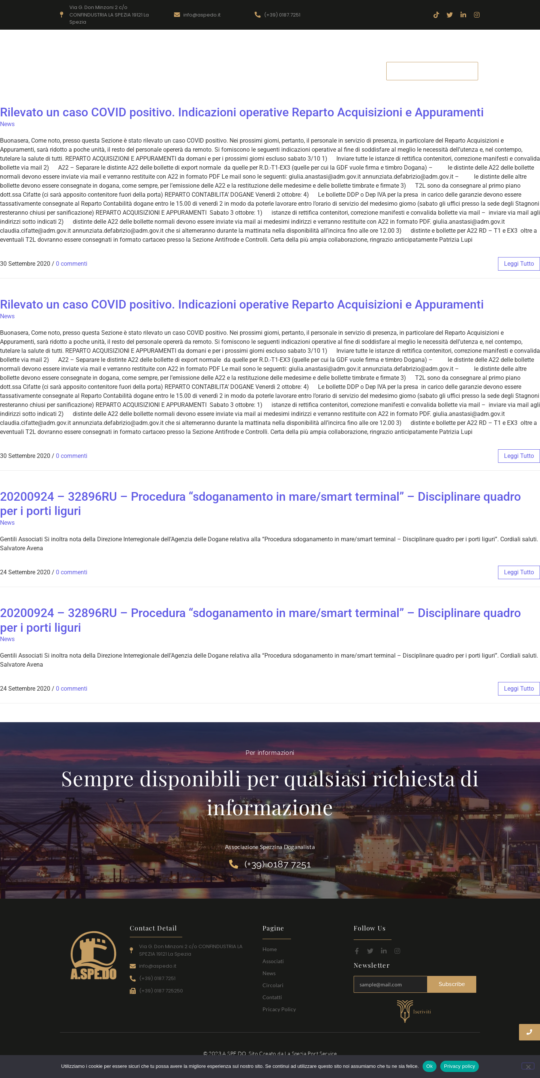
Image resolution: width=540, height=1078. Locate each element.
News (292, 70)
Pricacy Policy (279, 1009)
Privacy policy (459, 1066)
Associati (257, 70)
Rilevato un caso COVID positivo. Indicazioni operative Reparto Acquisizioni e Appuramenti (242, 112)
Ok (429, 1066)
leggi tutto (519, 263)
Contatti (364, 70)
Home (221, 70)
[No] (528, 1066)
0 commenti (71, 263)
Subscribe (452, 984)
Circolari (327, 70)
